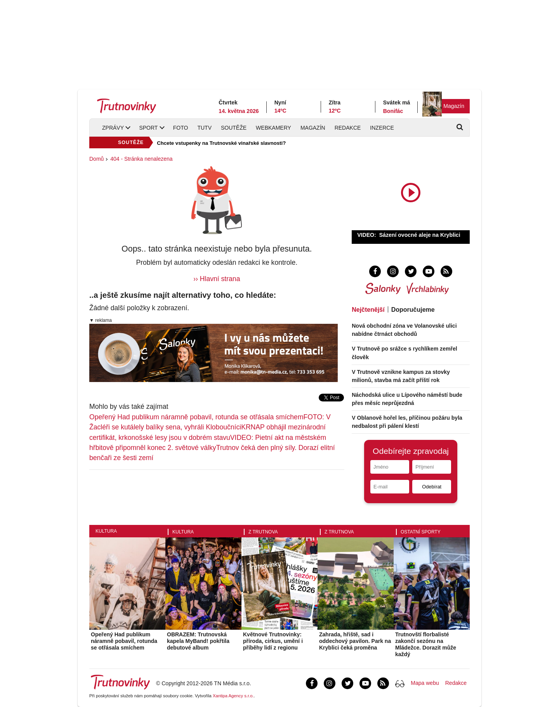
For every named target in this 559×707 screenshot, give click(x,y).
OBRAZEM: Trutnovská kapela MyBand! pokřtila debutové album (198, 641)
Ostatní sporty (421, 532)
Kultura (106, 531)
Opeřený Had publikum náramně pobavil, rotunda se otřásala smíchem (196, 417)
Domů (96, 159)
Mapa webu (425, 683)
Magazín (453, 106)
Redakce (348, 128)
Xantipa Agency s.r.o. (233, 695)
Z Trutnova (263, 532)
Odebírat (431, 487)
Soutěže (234, 128)
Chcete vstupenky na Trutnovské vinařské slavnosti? (221, 143)
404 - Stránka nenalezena (141, 159)
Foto (180, 128)
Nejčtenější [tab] (368, 309)
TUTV (204, 128)
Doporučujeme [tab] (413, 309)
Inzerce (382, 128)
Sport (148, 128)
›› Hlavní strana (216, 279)
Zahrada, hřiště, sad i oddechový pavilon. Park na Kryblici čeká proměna (355, 641)
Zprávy (113, 128)
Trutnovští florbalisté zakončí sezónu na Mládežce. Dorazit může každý (425, 644)
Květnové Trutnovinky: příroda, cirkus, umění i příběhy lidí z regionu (273, 641)
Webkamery (273, 128)
